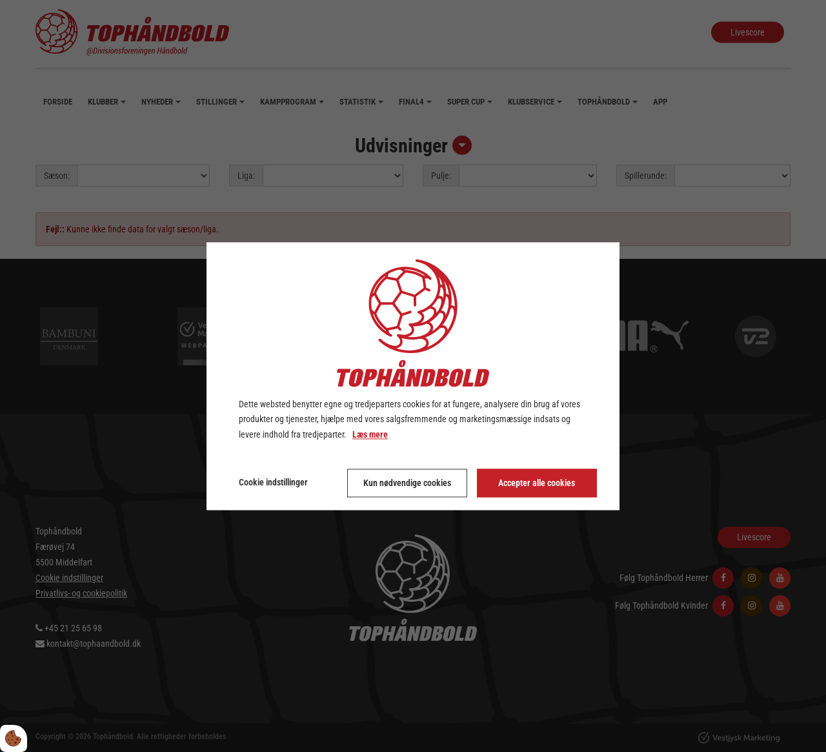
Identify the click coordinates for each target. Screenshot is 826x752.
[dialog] (413, 376)
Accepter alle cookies (536, 483)
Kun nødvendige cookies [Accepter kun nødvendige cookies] (407, 483)
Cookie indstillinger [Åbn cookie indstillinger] (273, 482)
